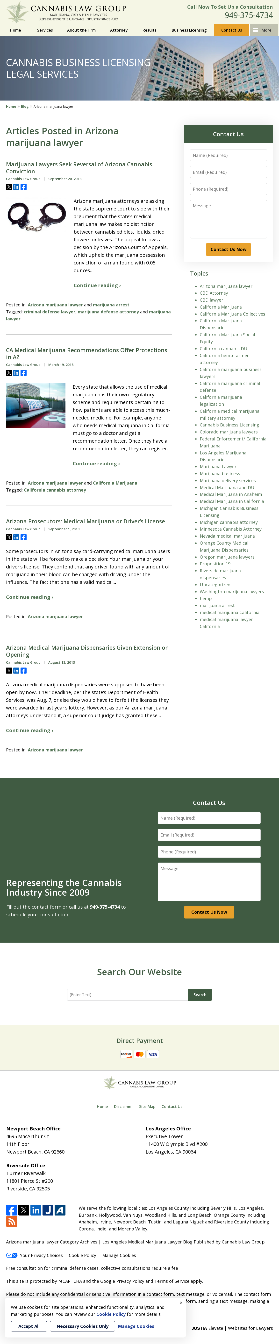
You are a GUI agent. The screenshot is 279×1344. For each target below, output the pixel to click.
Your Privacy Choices (34, 1255)
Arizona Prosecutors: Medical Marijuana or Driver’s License (85, 521)
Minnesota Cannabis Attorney (231, 529)
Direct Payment (139, 1040)
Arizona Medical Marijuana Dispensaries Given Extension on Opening (87, 651)
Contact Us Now (228, 249)
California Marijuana (115, 483)
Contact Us (231, 30)
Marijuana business (220, 473)
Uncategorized (215, 585)
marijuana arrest (111, 305)
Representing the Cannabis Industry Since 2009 (64, 887)
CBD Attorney (214, 293)
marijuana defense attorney (108, 312)
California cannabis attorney (55, 490)
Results (150, 30)
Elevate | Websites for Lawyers (232, 1328)
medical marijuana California (229, 612)
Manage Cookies (119, 1255)
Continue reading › (97, 285)
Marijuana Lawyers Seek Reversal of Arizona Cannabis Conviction (79, 168)
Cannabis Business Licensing (229, 425)
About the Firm (81, 30)
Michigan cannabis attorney (229, 522)
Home (15, 30)
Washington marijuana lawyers (232, 591)
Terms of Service (171, 1281)
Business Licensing (189, 30)
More (267, 30)
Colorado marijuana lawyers (229, 432)
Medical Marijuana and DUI (228, 487)
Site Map (147, 1106)
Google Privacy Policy (122, 1281)
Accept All (29, 1326)
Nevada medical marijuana (227, 536)
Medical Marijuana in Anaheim (231, 494)
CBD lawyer (211, 300)
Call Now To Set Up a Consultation (230, 7)
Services (45, 30)
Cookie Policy (82, 1255)
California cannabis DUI (224, 348)
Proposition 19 (215, 564)
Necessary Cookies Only (82, 1326)
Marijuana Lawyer (218, 466)
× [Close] (181, 1302)
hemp (206, 598)
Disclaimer (123, 1106)
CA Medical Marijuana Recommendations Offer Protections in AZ (86, 354)
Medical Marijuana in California (232, 501)
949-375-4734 (249, 15)
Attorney (119, 30)
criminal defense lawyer (49, 312)
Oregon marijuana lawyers (227, 557)
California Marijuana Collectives (232, 314)
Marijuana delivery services (228, 480)
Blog (25, 106)
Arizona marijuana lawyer (55, 305)
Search (200, 994)
